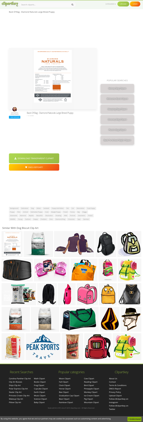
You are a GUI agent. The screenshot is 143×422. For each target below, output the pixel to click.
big (78, 212)
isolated (46, 208)
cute (46, 212)
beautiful (39, 216)
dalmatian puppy (36, 212)
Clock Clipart (64, 385)
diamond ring (60, 219)
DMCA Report (115, 388)
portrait (72, 216)
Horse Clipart (65, 388)
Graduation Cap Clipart (69, 395)
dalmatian (24, 208)
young (20, 219)
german (86, 219)
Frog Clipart (39, 385)
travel (65, 212)
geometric (81, 216)
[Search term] (47, 5)
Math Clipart (39, 378)
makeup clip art (16, 399)
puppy (12, 212)
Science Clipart (40, 399)
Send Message (14, 117)
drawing (58, 216)
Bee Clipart (64, 392)
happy (35, 219)
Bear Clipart (64, 399)
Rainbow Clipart (66, 402)
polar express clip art (18, 388)
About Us (113, 378)
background (14, 208)
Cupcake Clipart (41, 388)
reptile (31, 216)
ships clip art (15, 385)
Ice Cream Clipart (91, 395)
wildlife (12, 219)
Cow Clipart (89, 378)
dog (32, 208)
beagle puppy (55, 212)
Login (135, 4)
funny (72, 212)
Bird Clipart (89, 385)
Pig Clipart (88, 399)
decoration (80, 208)
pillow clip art (15, 402)
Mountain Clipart (91, 402)
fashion (27, 219)
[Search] (72, 4)
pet (67, 208)
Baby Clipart (39, 402)
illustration (49, 216)
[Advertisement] (53, 31)
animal (25, 212)
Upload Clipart (115, 395)
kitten (39, 208)
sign (79, 219)
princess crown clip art (19, 395)
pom (51, 219)
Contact (112, 382)
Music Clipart (39, 395)
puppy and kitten (58, 208)
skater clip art (15, 392)
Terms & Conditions (117, 385)
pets (18, 212)
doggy (84, 212)
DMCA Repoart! (34, 167)
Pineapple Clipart (91, 388)
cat (73, 208)
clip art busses (15, 382)
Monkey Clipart (90, 392)
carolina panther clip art (20, 378)
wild (65, 216)
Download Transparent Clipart (34, 158)
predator (44, 219)
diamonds (13, 216)
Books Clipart (40, 382)
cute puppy (91, 208)
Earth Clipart (39, 392)
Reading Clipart (90, 382)
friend (90, 216)
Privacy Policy (115, 392)
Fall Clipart (63, 382)
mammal (23, 216)
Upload (123, 4)
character (71, 219)
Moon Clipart (64, 378)
